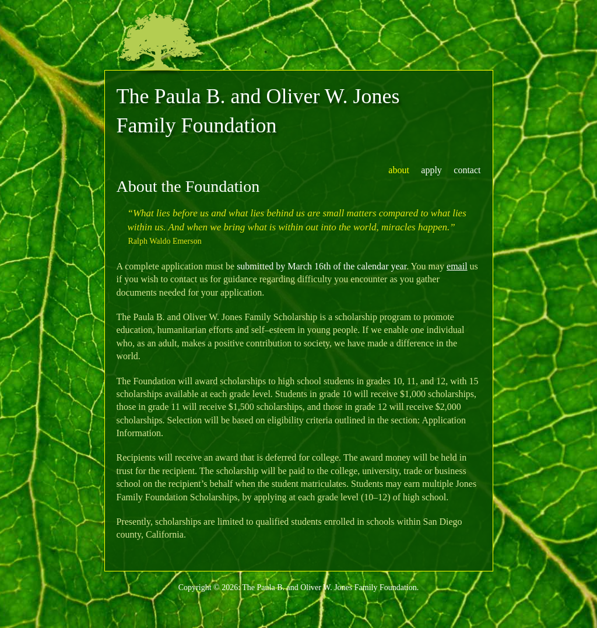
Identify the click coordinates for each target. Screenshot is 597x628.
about (398, 170)
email (457, 266)
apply (431, 170)
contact (467, 170)
